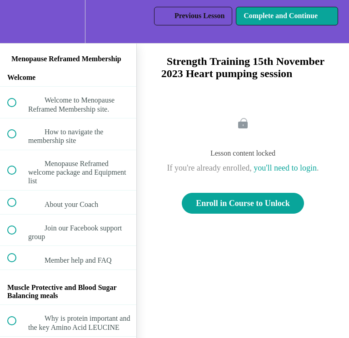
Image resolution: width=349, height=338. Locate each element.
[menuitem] (68, 21)
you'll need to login (285, 167)
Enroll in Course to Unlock (243, 203)
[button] (17, 21)
